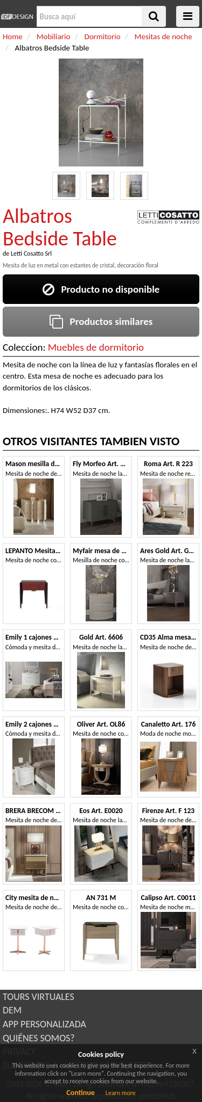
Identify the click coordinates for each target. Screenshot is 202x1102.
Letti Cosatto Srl (31, 253)
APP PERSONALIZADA (44, 1024)
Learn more (121, 1093)
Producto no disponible (101, 289)
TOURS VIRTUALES (38, 997)
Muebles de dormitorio (96, 347)
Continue (80, 1092)
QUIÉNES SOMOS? (39, 1038)
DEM (12, 1010)
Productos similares (101, 321)
